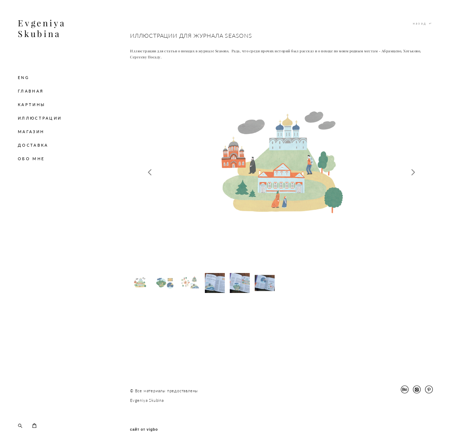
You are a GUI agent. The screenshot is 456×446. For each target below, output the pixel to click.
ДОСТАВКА (33, 145)
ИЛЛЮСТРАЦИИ (40, 118)
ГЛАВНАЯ (30, 91)
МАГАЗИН (31, 131)
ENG (23, 77)
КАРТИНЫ (31, 104)
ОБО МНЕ (31, 158)
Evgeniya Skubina (42, 28)
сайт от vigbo (144, 429)
